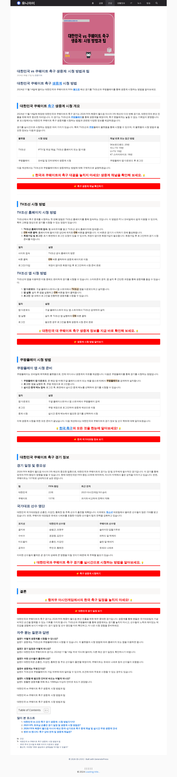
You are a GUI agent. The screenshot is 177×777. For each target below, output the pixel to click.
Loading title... (92, 771)
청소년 (109, 512)
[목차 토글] (45, 710)
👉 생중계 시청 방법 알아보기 (88, 341)
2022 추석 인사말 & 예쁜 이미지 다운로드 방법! (39, 744)
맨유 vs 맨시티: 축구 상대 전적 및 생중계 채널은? (48, 731)
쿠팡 (91, 127)
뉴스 (139, 3)
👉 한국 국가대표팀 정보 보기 (88, 439)
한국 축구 (66, 428)
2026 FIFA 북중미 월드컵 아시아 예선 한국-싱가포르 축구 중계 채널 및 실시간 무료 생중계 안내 (70, 728)
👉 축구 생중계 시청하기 (88, 573)
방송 (148, 3)
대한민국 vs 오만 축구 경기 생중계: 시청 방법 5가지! (49, 721)
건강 (110, 3)
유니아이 (28, 3)
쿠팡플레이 (76, 117)
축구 (51, 106)
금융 (101, 3)
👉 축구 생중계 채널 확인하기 (88, 186)
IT (131, 3)
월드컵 (76, 89)
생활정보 (121, 3)
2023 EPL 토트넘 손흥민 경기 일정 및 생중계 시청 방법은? (52, 725)
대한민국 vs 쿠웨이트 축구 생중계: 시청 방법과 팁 (40, 741)
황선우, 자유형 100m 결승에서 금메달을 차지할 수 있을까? (44, 747)
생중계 (57, 83)
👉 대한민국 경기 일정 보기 (88, 610)
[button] (156, 3)
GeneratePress (101, 759)
